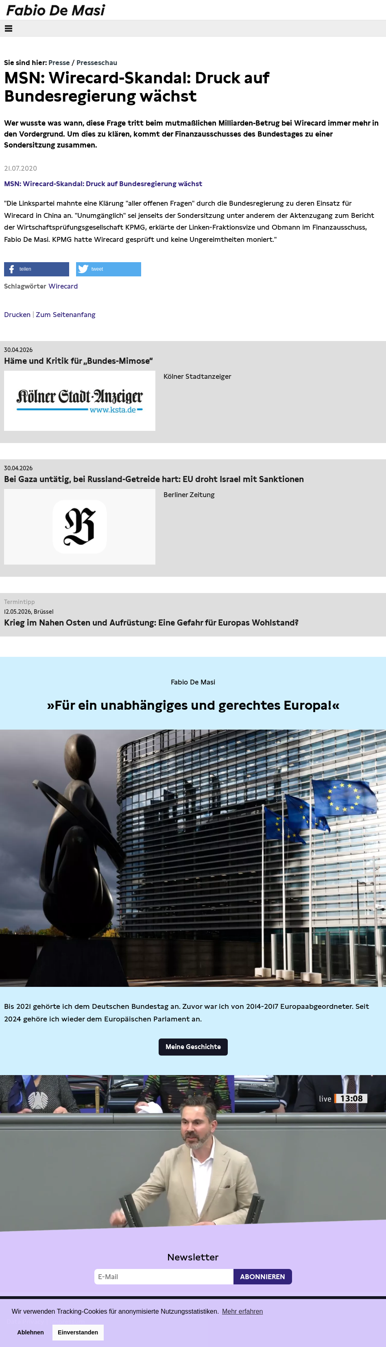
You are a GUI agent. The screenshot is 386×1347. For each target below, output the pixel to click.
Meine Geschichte (193, 1047)
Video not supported (193, 1183)
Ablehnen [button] (30, 1332)
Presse (59, 63)
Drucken (17, 315)
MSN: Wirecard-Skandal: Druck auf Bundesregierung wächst (104, 184)
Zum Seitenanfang (66, 315)
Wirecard (63, 286)
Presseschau (96, 63)
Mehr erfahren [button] (242, 1311)
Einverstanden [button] (78, 1332)
